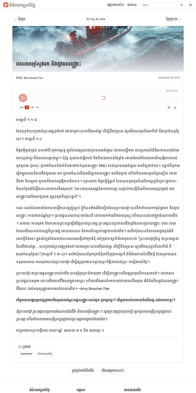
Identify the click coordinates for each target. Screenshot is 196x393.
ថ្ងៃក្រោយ (174, 19)
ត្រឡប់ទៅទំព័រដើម (83, 370)
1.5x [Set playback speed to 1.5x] (32, 107)
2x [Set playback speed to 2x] (37, 107)
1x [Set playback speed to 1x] (27, 107)
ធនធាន (132, 5)
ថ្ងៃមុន (19, 19)
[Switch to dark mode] (191, 5)
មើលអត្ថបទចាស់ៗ (113, 370)
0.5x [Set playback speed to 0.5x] (21, 107)
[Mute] (168, 107)
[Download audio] (175, 107)
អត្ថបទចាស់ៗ (115, 5)
